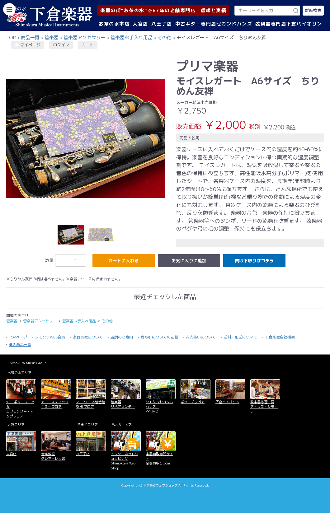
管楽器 (52, 37)
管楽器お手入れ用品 (132, 37)
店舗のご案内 (122, 337)
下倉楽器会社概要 (280, 337)
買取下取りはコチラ (254, 260)
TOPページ (18, 337)
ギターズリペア (193, 401)
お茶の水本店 (114, 24)
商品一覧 (30, 37)
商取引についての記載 (159, 337)
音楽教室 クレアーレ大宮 (53, 456)
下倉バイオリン (227, 401)
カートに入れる (123, 260)
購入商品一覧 (20, 344)
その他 (165, 37)
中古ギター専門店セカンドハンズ (213, 24)
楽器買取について (88, 337)
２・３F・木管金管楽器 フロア (90, 404)
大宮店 (140, 24)
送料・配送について (240, 337)
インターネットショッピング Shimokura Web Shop (124, 461)
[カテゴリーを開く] (9, 9)
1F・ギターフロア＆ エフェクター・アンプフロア (20, 409)
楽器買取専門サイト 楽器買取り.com (159, 458)
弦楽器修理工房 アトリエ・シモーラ (264, 406)
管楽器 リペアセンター (123, 404)
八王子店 (161, 24)
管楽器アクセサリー (85, 37)
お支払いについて (201, 337)
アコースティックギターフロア (54, 404)
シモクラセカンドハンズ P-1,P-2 (159, 406)
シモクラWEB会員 (50, 337)
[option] (85, 138)
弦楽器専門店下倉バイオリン (288, 24)
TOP (11, 37)
